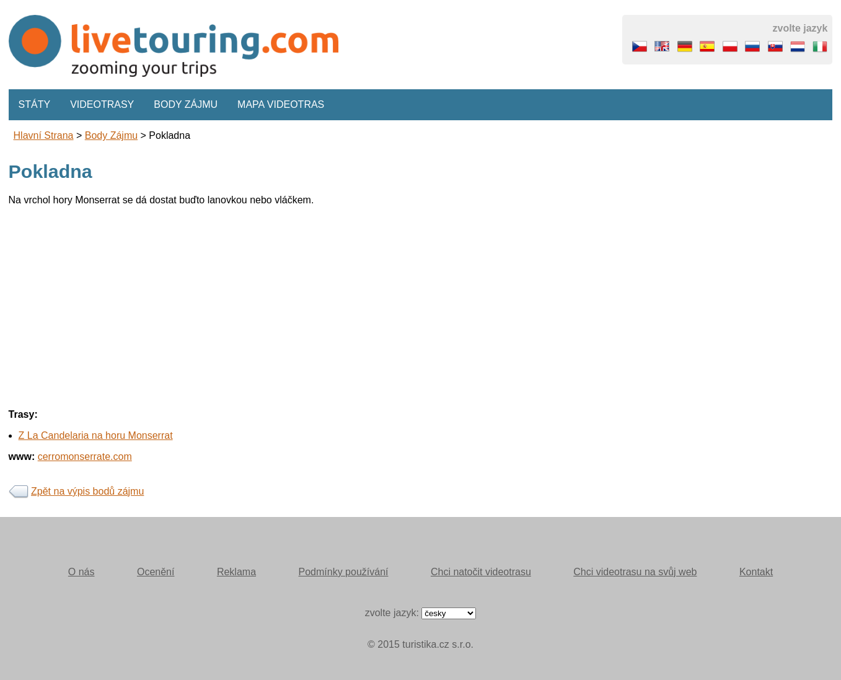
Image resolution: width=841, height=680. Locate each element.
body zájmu (111, 135)
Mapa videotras (280, 104)
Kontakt (756, 572)
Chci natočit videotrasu (481, 572)
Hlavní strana (44, 135)
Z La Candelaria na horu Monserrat (96, 435)
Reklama (236, 572)
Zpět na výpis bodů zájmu (87, 491)
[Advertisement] (380, 302)
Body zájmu (186, 104)
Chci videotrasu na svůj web (635, 572)
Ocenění (155, 572)
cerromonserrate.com (85, 456)
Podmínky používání (344, 572)
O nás (81, 572)
